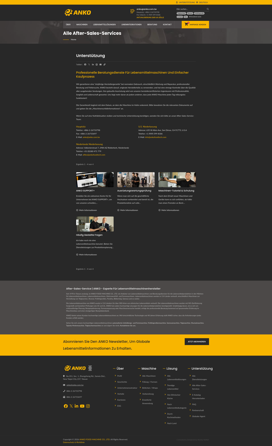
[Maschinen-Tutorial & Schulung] (177, 179)
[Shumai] (190, 13)
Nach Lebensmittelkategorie (177, 406)
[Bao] (186, 17)
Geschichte (122, 381)
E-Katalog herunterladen (198, 396)
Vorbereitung (148, 393)
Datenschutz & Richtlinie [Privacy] (74, 442)
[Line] (96, 64)
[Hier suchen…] (191, 9)
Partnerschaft (198, 410)
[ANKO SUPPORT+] (95, 179)
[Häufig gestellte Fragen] (95, 224)
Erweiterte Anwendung (147, 401)
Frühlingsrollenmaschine (158, 323)
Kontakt (167, 24)
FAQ (194, 404)
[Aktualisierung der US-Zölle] (150, 17)
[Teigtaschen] (181, 13)
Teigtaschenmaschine (94, 325)
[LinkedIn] (93, 64)
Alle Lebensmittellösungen (176, 377)
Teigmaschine (187, 323)
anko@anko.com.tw (147, 9)
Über (68, 24)
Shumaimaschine (199, 323)
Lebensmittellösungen (104, 24)
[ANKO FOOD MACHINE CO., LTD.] (86, 368)
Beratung (152, 24)
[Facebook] (85, 64)
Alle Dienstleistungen (199, 377)
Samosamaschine (174, 323)
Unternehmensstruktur (127, 387)
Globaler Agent (198, 416)
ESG (119, 405)
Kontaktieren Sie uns (130, 325)
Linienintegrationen (131, 24)
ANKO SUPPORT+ (85, 190)
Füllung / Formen (149, 381)
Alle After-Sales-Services (199, 387)
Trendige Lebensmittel (172, 387)
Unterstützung (187, 2)
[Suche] (207, 9)
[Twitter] (89, 64)
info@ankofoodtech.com (155, 137)
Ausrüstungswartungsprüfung (134, 190)
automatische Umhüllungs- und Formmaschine (130, 323)
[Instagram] (88, 406)
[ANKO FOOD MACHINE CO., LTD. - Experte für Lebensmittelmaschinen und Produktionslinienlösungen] (77, 12)
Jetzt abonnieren (197, 341)
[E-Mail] (100, 64)
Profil (119, 375)
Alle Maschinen (149, 375)
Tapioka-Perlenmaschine (76, 325)
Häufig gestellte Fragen (89, 234)
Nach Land (172, 423)
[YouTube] (82, 406)
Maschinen (81, 24)
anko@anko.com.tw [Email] (75, 385)
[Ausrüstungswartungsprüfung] (136, 179)
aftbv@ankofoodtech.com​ (94, 154)
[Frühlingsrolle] (199, 13)
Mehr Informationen (86, 210)
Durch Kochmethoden (174, 415)
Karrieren (121, 399)
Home (73, 39)
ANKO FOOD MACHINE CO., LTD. (94, 439)
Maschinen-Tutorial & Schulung (176, 190)
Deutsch (203, 2)
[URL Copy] (104, 64)
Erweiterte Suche (195, 16)
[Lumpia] (180, 17)
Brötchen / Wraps (150, 387)
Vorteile (120, 393)
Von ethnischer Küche (173, 396)
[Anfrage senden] (195, 24)
